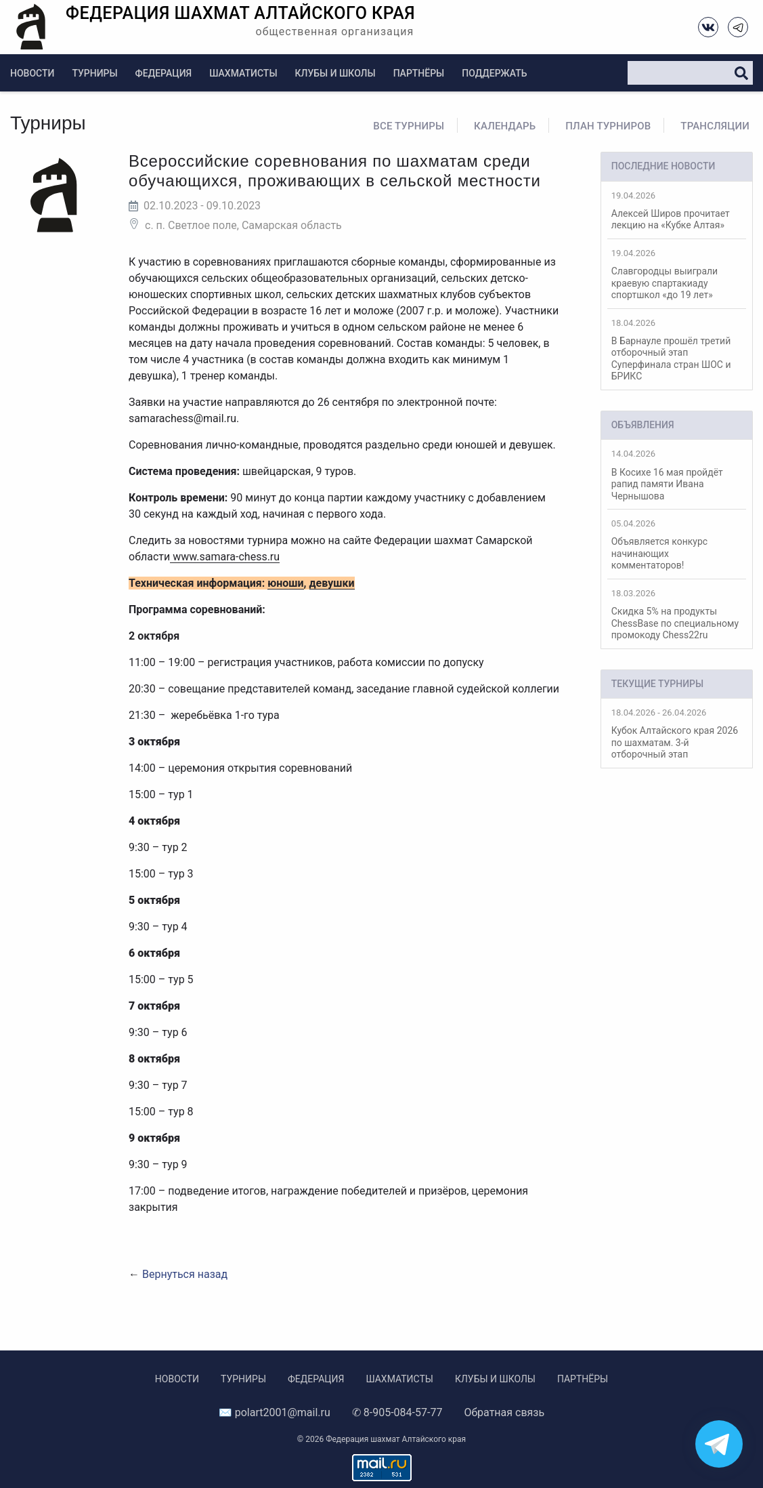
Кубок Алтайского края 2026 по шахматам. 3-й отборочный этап (676, 733)
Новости (32, 73)
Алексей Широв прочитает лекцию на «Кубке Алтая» (676, 210)
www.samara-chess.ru (225, 556)
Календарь (505, 126)
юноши (285, 583)
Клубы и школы (335, 73)
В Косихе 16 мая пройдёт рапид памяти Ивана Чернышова (676, 475)
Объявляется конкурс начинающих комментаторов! (676, 544)
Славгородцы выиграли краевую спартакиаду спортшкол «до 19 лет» (676, 274)
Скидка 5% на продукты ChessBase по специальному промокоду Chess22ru (676, 614)
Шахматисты (243, 73)
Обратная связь (504, 1412)
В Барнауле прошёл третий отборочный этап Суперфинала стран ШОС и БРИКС (676, 350)
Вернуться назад (184, 1274)
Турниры (94, 73)
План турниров (608, 126)
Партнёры (419, 73)
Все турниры (408, 126)
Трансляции (714, 126)
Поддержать (494, 73)
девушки (332, 583)
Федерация (163, 73)
